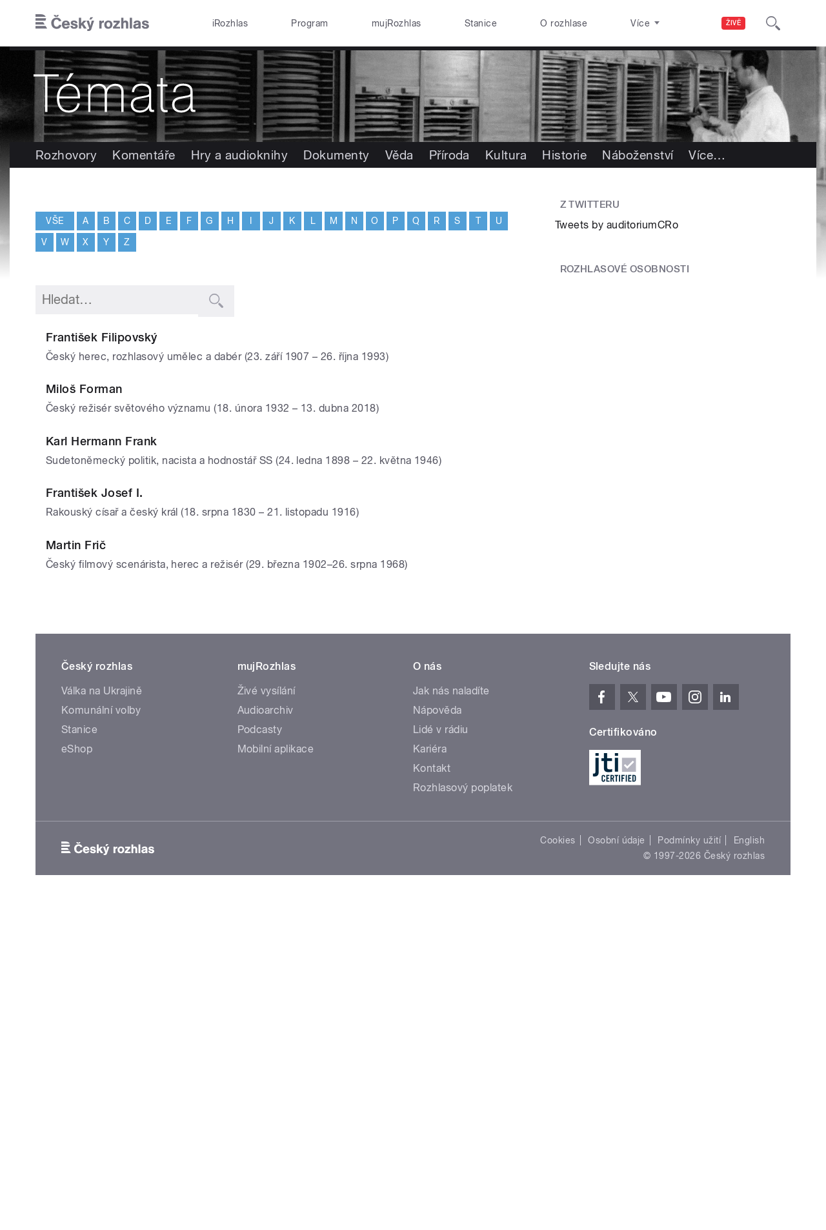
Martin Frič (179, 791)
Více (707, 155)
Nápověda (437, 1033)
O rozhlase (563, 23)
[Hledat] (773, 23)
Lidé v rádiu (440, 1053)
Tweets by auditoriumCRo (616, 225)
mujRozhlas (396, 23)
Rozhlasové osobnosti (625, 269)
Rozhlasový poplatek (462, 1111)
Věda (399, 155)
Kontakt (431, 1091)
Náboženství (637, 155)
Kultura (506, 155)
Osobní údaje (616, 1163)
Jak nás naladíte (451, 1014)
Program (309, 23)
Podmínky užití (689, 1163)
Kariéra (430, 1072)
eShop (76, 1072)
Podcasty (260, 1053)
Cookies (557, 1163)
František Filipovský (205, 337)
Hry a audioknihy (239, 155)
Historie (564, 155)
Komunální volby (101, 1033)
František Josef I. (198, 678)
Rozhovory (66, 155)
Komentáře (143, 155)
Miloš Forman (187, 451)
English (749, 1163)
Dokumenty (336, 155)
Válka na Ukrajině (101, 1014)
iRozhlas (230, 23)
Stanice (481, 23)
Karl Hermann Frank (205, 564)
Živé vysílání (266, 1014)
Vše (54, 220)
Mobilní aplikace (275, 1072)
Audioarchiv (265, 1033)
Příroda (449, 155)
